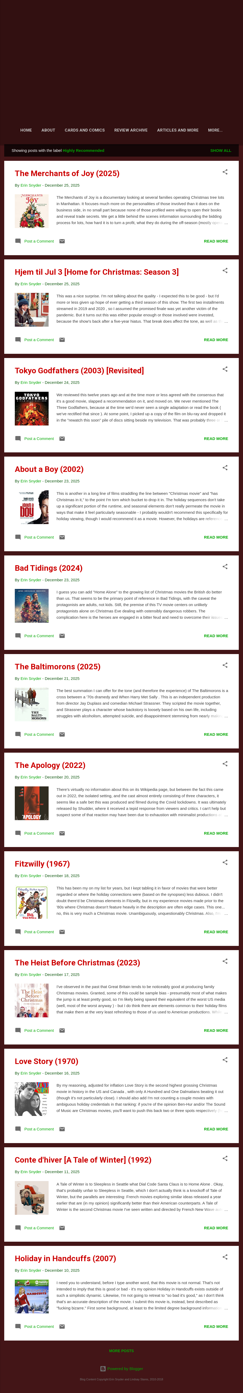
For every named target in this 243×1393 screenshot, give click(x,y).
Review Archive (130, 130)
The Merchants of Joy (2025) (67, 174)
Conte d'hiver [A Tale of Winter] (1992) (83, 1160)
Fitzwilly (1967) (42, 864)
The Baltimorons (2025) (58, 667)
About (47, 130)
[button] (225, 174)
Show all (221, 151)
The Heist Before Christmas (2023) (77, 963)
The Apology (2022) (50, 766)
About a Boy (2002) (49, 470)
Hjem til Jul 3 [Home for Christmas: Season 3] (97, 273)
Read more (216, 242)
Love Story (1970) (46, 1062)
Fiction (215, 130)
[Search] (235, 14)
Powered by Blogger (121, 1369)
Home (25, 130)
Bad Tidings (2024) (49, 569)
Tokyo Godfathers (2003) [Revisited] (79, 371)
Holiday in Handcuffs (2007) (65, 1259)
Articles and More (177, 130)
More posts (121, 1352)
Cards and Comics (84, 130)
